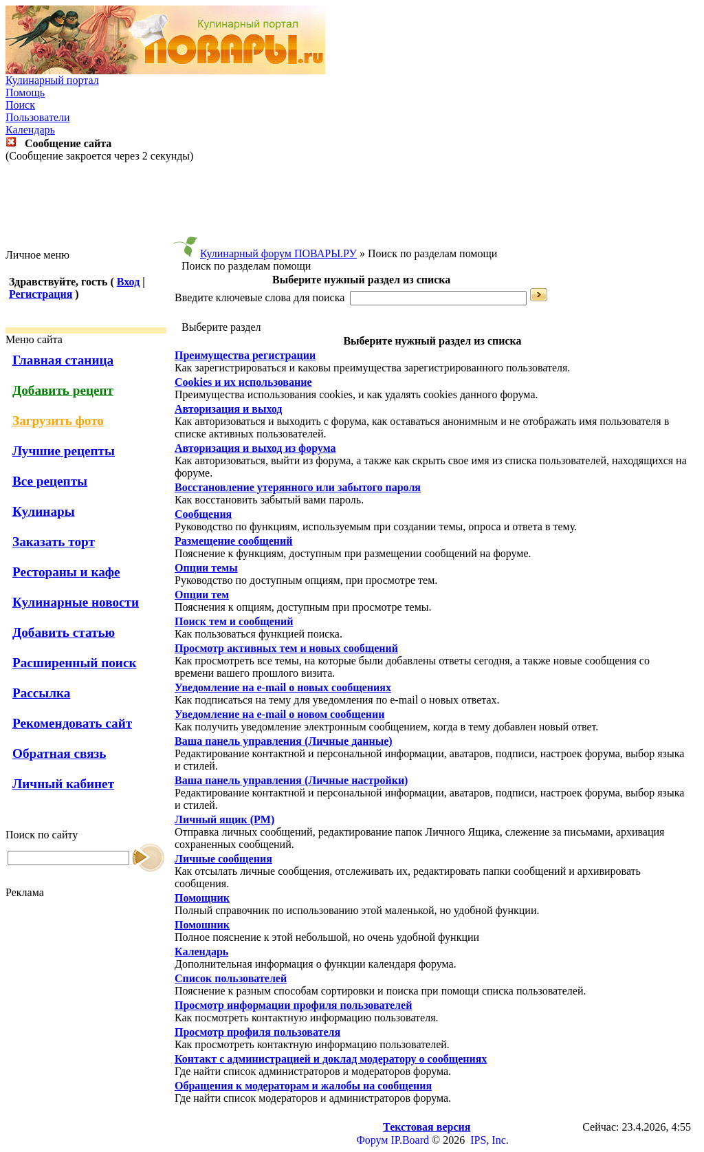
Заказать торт (53, 541)
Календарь (30, 129)
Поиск (20, 105)
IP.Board (409, 1140)
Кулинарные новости (75, 602)
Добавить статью (63, 632)
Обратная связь (59, 753)
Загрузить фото (58, 420)
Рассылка (41, 693)
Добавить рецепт (62, 390)
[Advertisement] (352, 206)
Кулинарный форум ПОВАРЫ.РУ (278, 253)
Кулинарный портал (52, 80)
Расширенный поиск (74, 662)
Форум (372, 1140)
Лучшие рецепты (63, 451)
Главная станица (62, 360)
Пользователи (38, 117)
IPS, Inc (488, 1140)
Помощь (25, 92)
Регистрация (40, 294)
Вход (128, 281)
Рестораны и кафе (66, 572)
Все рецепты (49, 481)
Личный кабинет (63, 783)
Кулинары (43, 511)
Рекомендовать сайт (72, 723)
